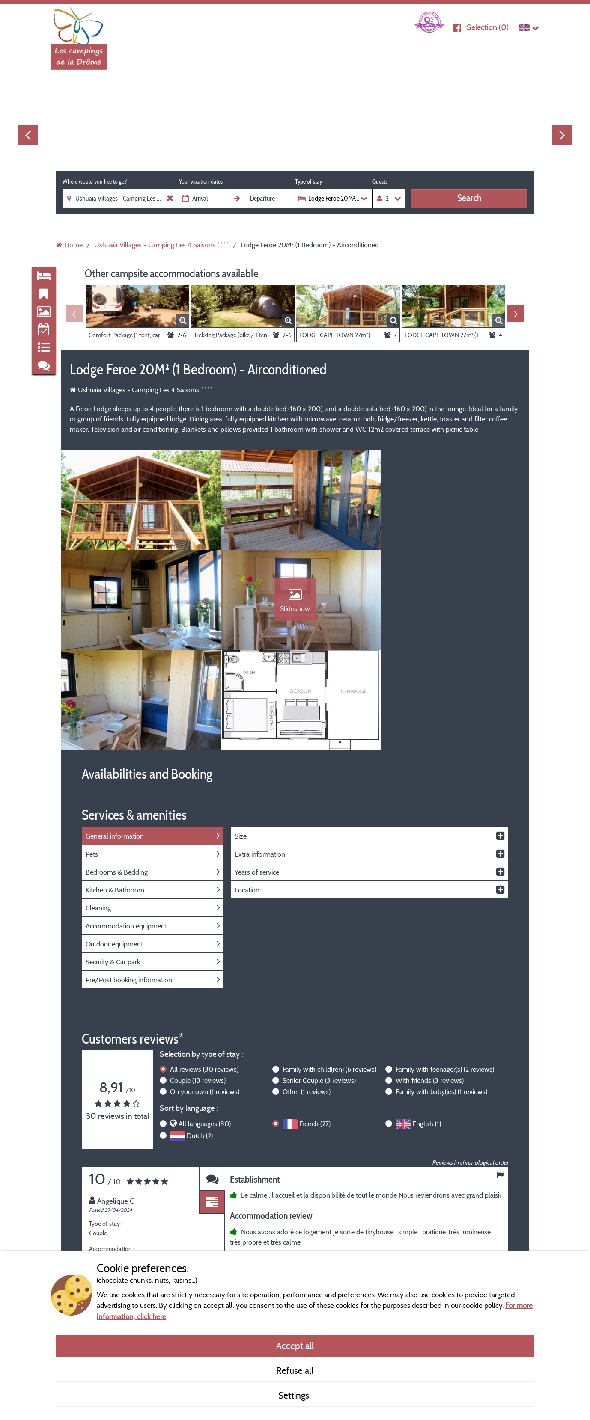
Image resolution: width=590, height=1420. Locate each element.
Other (307, 996)
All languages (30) (205, 1028)
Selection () (488, 27)
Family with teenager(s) (445, 973)
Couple (198, 985)
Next (562, 135)
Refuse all (294, 1370)
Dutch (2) (200, 1040)
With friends (430, 985)
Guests (379, 181)
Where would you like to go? (95, 181)
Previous (28, 135)
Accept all (295, 1345)
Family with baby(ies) (441, 996)
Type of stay (308, 181)
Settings (294, 1395)
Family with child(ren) (329, 973)
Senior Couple (319, 985)
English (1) (426, 1028)
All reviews (204, 973)
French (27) (315, 1028)
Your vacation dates (201, 181)
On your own (204, 996)
